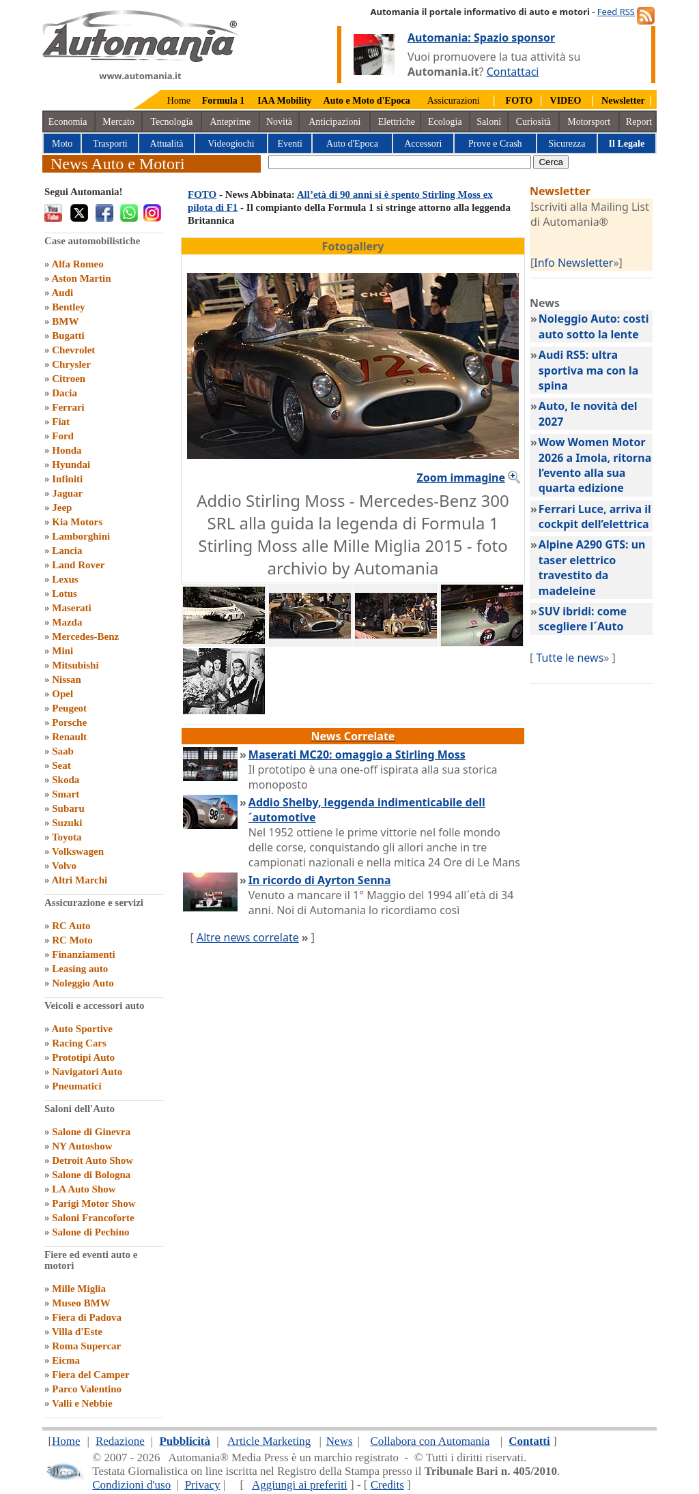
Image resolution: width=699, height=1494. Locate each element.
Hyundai (71, 464)
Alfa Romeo (77, 264)
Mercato (118, 122)
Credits (387, 1484)
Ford (63, 435)
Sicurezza (566, 143)
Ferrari (68, 407)
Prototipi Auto (83, 1057)
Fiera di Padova (87, 1317)
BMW (65, 321)
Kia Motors (77, 521)
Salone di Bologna (91, 1174)
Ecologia (445, 122)
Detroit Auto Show (92, 1160)
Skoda (65, 779)
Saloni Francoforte (93, 1217)
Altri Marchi (79, 880)
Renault (69, 736)
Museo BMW (81, 1303)
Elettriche (396, 122)
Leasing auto (80, 968)
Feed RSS (616, 11)
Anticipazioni (334, 122)
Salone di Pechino (90, 1232)
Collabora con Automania (430, 1441)
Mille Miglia (79, 1288)
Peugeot (69, 708)
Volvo (64, 865)
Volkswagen (78, 851)
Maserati (71, 607)
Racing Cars (79, 1043)
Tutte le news (569, 657)
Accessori (423, 143)
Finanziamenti (83, 954)
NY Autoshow (82, 1146)
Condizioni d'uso (131, 1484)
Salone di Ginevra (91, 1131)
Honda (66, 450)
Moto (62, 143)
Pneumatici (77, 1086)
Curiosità (533, 122)
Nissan (66, 679)
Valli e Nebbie (82, 1403)
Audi (62, 292)
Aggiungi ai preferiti (299, 1484)
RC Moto (72, 940)
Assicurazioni (453, 101)
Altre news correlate (248, 937)
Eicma (66, 1360)
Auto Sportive (82, 1028)
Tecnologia (172, 122)
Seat (61, 765)
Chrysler (71, 364)
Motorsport (588, 122)
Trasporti (110, 143)
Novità (279, 122)
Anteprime (230, 122)
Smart (65, 794)
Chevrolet (73, 350)
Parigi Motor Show (93, 1203)
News (339, 1441)
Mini (62, 650)
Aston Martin (81, 278)
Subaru (68, 808)
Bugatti (68, 335)
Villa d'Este (77, 1331)
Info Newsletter (573, 262)
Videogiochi (231, 143)
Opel (62, 693)
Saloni (488, 122)
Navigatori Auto (87, 1071)
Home (178, 101)
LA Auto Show (83, 1189)
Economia (67, 122)
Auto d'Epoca (352, 143)
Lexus (65, 579)
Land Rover (78, 564)
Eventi (289, 143)
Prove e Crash (495, 143)
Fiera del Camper (90, 1374)
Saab (63, 751)
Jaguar (67, 493)
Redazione (120, 1441)
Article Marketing (269, 1441)
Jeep (62, 507)
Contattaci (513, 71)
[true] (399, 162)
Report (639, 122)
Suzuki (67, 822)
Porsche (69, 722)
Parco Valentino (87, 1388)
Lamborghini (81, 536)
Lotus (64, 593)
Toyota (67, 837)
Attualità (167, 143)
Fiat (61, 421)
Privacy (202, 1484)
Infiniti (67, 478)
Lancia (67, 550)
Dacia (64, 392)
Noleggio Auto (82, 983)
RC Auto (71, 925)
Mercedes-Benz (85, 636)
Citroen (68, 378)
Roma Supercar (86, 1346)
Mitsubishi (75, 665)
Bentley (68, 307)
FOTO (202, 194)
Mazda (67, 622)
